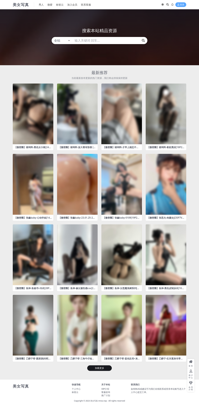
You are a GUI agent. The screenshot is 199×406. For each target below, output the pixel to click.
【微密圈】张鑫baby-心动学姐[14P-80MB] (32, 219)
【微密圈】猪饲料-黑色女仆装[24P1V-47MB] (33, 149)
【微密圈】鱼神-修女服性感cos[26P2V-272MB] (77, 290)
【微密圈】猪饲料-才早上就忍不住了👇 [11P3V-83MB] (121, 149)
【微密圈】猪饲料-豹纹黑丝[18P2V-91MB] (166, 149)
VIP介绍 (105, 388)
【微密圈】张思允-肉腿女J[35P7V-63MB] (165, 219)
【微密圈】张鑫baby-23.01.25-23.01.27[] (77, 219)
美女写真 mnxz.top (98, 400)
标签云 (75, 392)
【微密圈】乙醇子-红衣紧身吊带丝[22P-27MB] (165, 360)
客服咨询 (105, 392)
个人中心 (76, 388)
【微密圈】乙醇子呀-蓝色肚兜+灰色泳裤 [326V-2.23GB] (121, 360)
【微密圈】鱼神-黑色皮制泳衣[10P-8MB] (165, 290)
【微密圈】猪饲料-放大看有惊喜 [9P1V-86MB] (77, 149)
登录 (180, 5)
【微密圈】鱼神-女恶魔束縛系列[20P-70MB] (121, 290)
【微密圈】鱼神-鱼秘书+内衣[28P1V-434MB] (32, 290)
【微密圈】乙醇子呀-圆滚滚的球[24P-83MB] (32, 360)
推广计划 (105, 395)
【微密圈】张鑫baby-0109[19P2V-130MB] (121, 219)
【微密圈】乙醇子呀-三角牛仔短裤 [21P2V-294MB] (76, 360)
